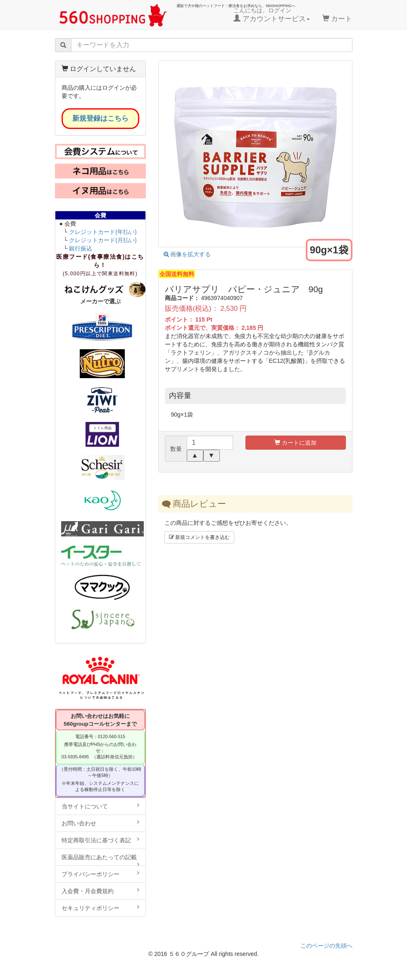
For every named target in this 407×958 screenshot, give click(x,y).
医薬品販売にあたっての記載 (100, 860)
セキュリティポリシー (100, 907)
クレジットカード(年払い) (102, 232)
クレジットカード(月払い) (102, 240)
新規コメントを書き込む (199, 537)
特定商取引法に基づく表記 (100, 840)
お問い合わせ (100, 823)
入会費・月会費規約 (100, 890)
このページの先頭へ (326, 945)
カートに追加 (295, 442)
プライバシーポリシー (100, 873)
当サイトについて (100, 806)
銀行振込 (80, 248)
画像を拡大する (187, 254)
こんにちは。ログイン (271, 15)
